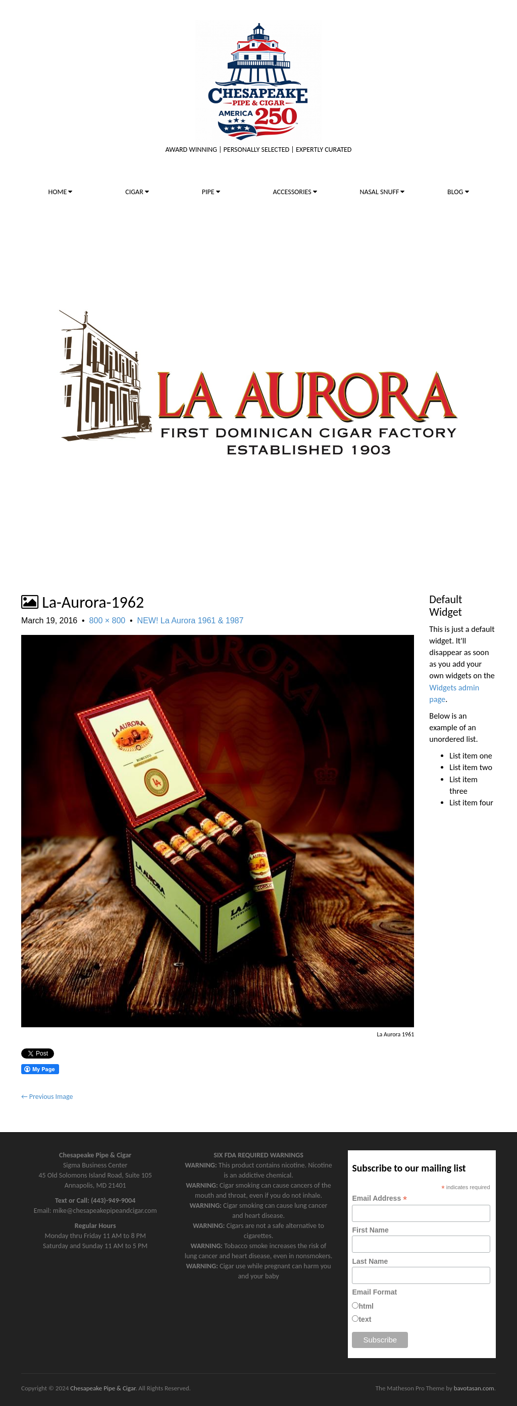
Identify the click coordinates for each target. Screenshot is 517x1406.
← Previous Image (47, 1096)
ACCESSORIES (295, 192)
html (366, 1306)
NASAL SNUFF (381, 192)
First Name (370, 1230)
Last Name (370, 1261)
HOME (60, 192)
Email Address (379, 1198)
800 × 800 (107, 620)
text (364, 1319)
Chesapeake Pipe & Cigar (102, 1388)
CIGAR (137, 192)
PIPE (211, 192)
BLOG (458, 192)
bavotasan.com (474, 1388)
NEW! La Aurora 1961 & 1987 (190, 620)
